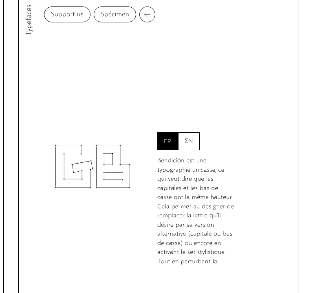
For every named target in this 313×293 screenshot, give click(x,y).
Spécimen (131, 14)
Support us (83, 14)
